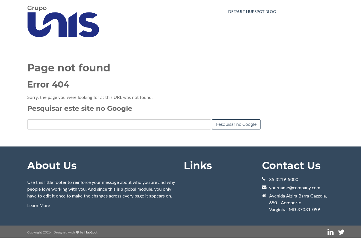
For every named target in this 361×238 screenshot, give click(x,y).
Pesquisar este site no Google (79, 108)
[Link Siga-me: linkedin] (330, 232)
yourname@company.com (294, 187)
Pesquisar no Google (236, 124)
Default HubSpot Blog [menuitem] (252, 11)
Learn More (38, 205)
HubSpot (90, 232)
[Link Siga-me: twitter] (341, 232)
